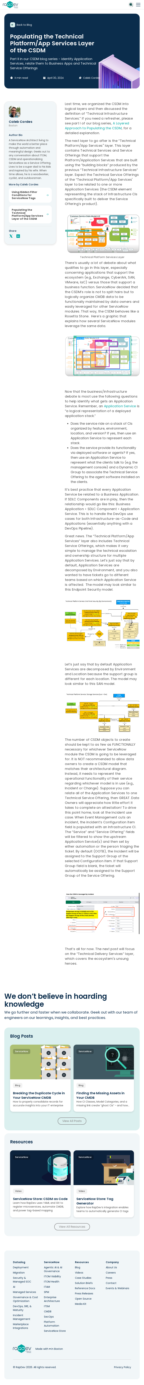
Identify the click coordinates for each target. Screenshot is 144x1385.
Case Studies (83, 1278)
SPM (46, 1292)
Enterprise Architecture (52, 1299)
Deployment (21, 1267)
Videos (79, 1272)
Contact (111, 1283)
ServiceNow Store (55, 1331)
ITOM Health (51, 1281)
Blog (77, 1267)
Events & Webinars (117, 1288)
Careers (111, 1272)
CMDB (47, 1311)
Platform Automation (51, 1323)
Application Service (120, 406)
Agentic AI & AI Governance (53, 1269)
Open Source (83, 1298)
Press (109, 1278)
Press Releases (84, 1293)
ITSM (47, 1306)
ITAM (47, 1287)
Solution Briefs (84, 1283)
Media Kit (80, 1304)
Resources (82, 1262)
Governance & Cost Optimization (25, 1299)
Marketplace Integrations (21, 1326)
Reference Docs (85, 1288)
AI (14, 1287)
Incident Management (21, 1317)
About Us (111, 1267)
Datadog (19, 1262)
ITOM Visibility (52, 1276)
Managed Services (24, 1292)
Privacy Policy (122, 1367)
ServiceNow (51, 1262)
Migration (19, 1272)
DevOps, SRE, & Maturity (22, 1308)
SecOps (49, 1316)
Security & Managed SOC (22, 1279)
